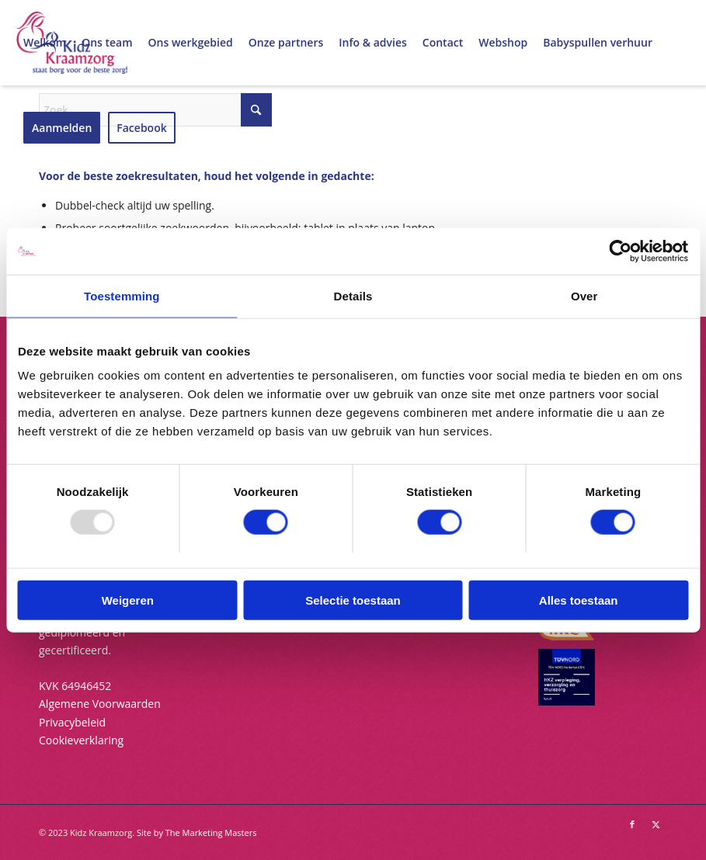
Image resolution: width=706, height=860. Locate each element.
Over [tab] (584, 296)
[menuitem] (45, 42)
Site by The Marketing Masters (197, 832)
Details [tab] (353, 296)
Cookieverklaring (81, 740)
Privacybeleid (72, 722)
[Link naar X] (655, 824)
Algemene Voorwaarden (100, 703)
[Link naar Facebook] (632, 824)
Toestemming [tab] (122, 296)
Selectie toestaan (353, 599)
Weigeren (128, 599)
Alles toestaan (578, 599)
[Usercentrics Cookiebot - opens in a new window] (620, 251)
